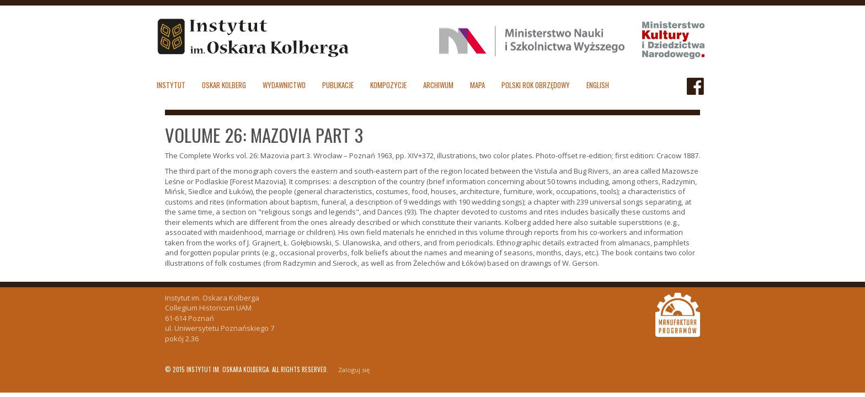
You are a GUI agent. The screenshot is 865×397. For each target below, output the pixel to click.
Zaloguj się (354, 370)
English (597, 84)
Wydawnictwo (284, 84)
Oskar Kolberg (224, 84)
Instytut (171, 84)
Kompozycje (388, 84)
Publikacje (338, 84)
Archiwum (438, 84)
